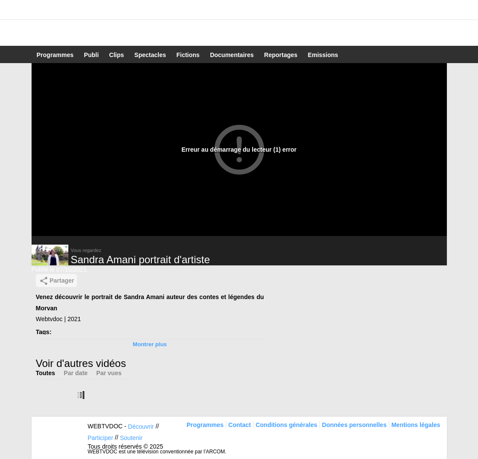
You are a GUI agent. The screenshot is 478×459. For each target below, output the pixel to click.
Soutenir (131, 437)
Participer (100, 437)
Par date (75, 373)
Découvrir (141, 426)
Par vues (109, 373)
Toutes (45, 373)
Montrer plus (150, 344)
